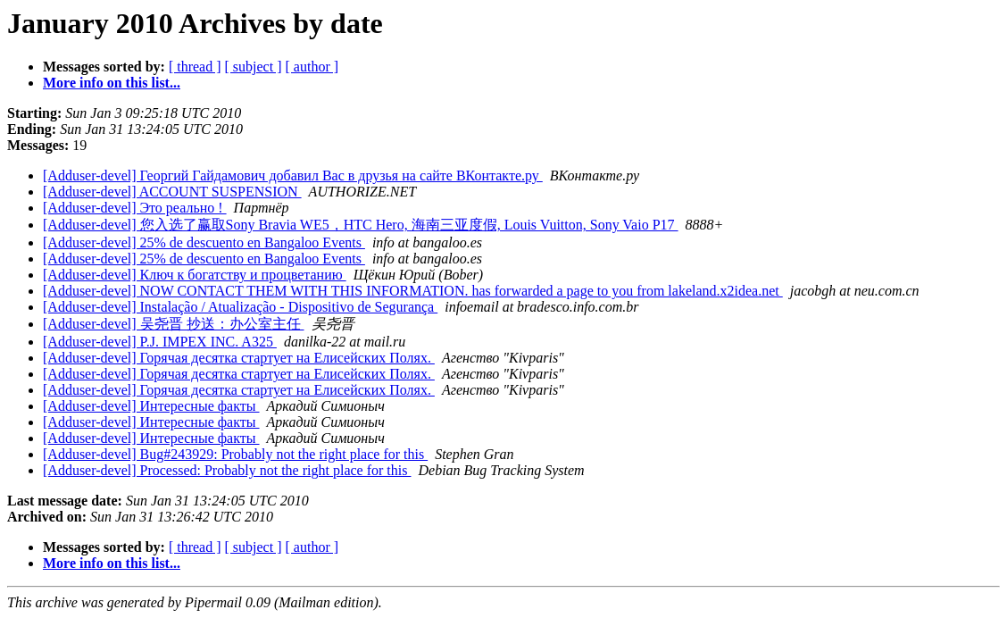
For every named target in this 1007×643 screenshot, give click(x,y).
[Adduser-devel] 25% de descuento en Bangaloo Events (204, 242)
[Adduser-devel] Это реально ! (135, 207)
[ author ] (312, 66)
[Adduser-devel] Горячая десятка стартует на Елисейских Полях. (239, 357)
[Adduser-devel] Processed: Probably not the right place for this (227, 470)
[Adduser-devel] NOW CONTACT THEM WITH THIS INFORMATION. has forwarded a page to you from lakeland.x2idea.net (413, 290)
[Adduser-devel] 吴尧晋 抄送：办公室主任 (173, 323)
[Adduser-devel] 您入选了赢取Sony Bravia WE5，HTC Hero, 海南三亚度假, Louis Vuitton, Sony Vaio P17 (360, 224)
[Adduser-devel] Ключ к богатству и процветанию (194, 274)
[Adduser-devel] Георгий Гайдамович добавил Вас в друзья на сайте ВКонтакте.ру (293, 175)
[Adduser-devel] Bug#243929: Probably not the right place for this (235, 454)
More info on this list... (111, 82)
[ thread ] (195, 66)
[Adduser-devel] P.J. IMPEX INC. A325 (160, 341)
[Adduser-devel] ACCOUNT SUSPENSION (172, 191)
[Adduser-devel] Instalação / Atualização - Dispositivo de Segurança (240, 306)
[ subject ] (253, 66)
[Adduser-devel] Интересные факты (151, 405)
